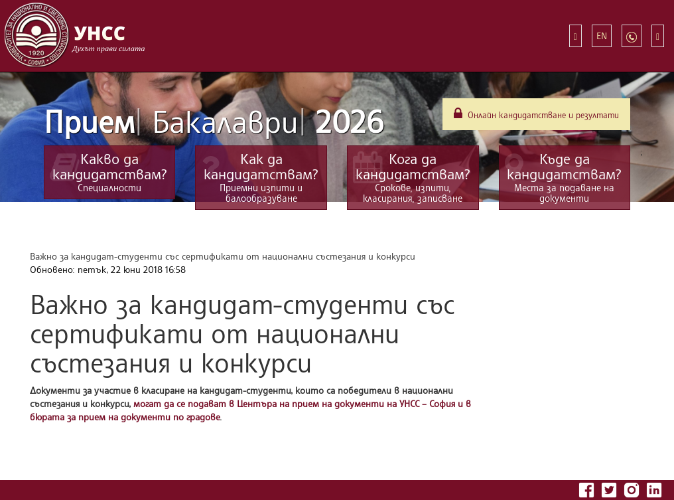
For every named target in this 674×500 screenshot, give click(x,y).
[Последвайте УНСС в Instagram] (633, 488)
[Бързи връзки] (575, 36)
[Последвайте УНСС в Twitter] (610, 488)
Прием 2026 (213, 121)
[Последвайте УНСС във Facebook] (587, 488)
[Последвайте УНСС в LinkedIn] (654, 488)
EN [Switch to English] (601, 35)
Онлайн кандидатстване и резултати (536, 113)
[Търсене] (657, 36)
